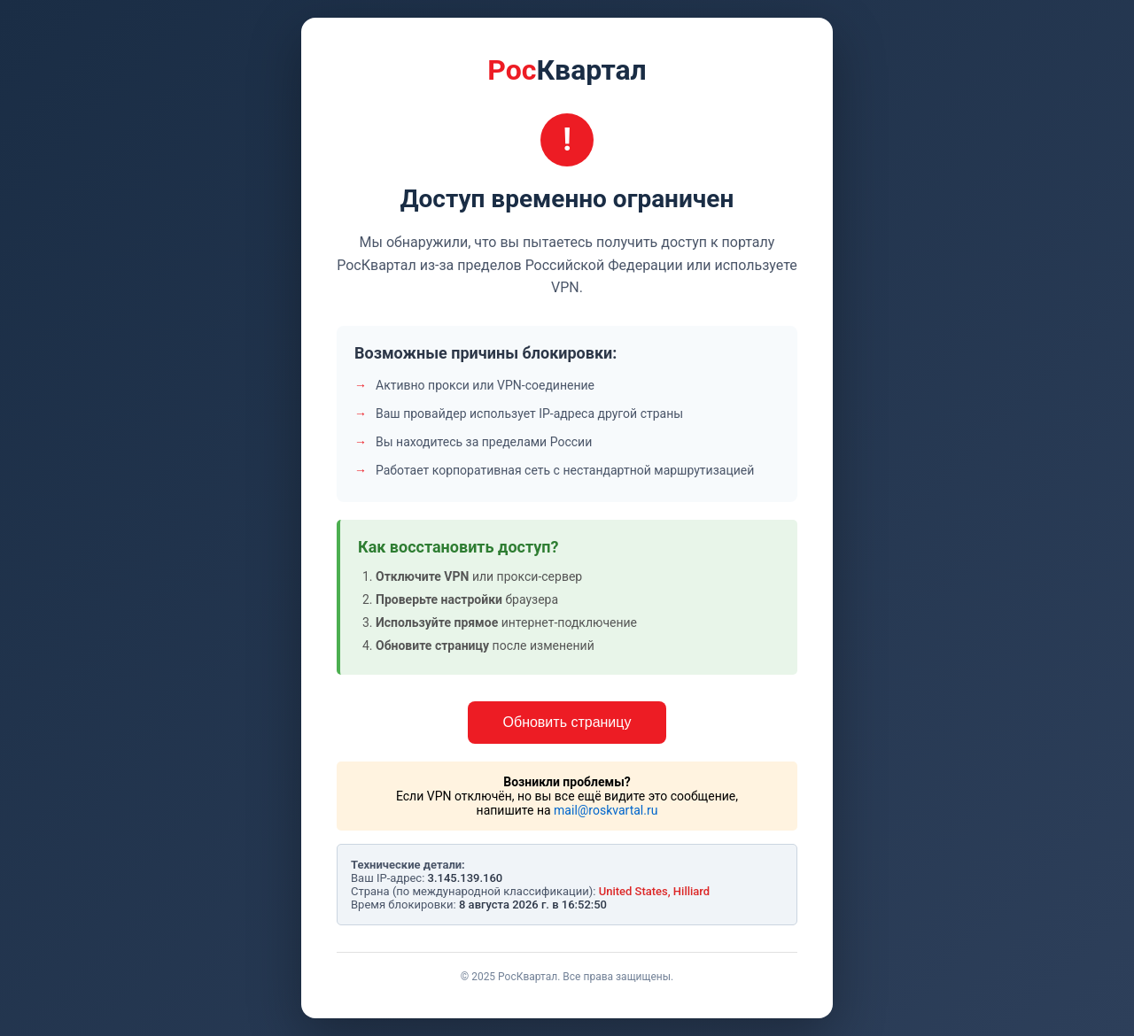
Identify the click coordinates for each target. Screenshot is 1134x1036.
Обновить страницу (567, 722)
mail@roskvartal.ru (605, 810)
